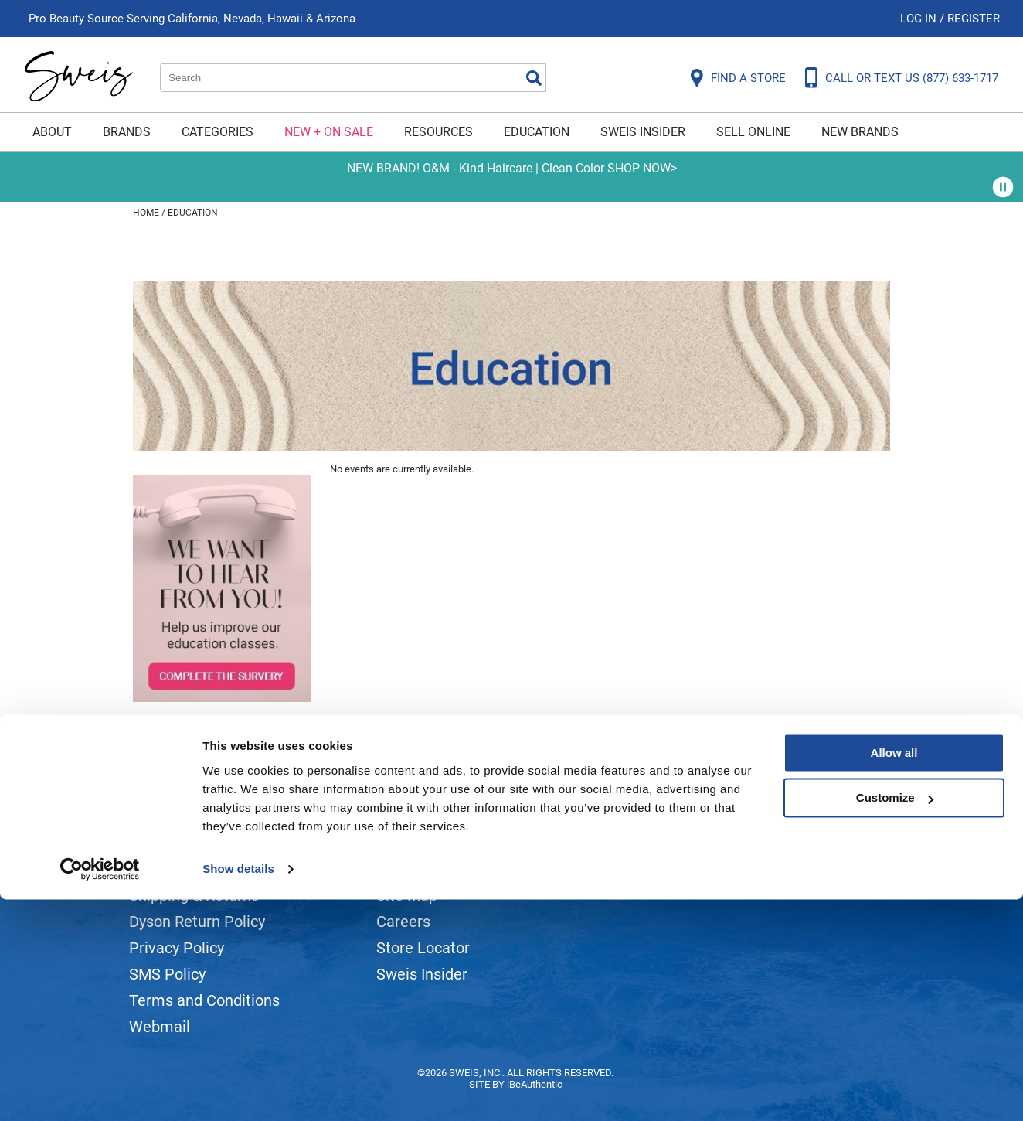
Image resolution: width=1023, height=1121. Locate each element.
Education (536, 131)
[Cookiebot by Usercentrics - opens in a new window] (100, 1090)
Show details (238, 1090)
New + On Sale (328, 131)
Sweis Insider (642, 131)
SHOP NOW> (642, 168)
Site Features (422, 869)
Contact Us (167, 869)
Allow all (894, 974)
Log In (920, 19)
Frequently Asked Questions (225, 842)
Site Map (406, 895)
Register (973, 19)
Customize (894, 1019)
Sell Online (753, 131)
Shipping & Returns (194, 895)
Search (534, 78)
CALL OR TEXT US (911, 78)
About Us (407, 842)
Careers (403, 921)
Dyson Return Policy (197, 921)
